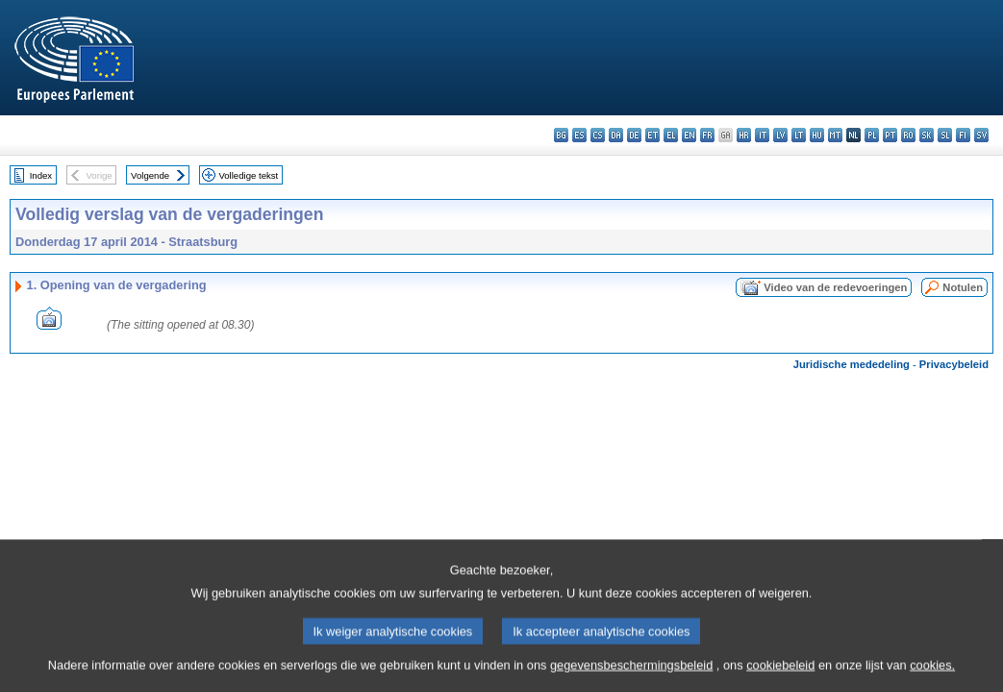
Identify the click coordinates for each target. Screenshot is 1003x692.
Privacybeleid (954, 364)
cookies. (932, 680)
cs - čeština (597, 135)
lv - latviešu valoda (780, 135)
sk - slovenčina (926, 135)
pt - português (890, 135)
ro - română (908, 135)
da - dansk (616, 135)
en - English (689, 135)
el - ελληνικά (671, 135)
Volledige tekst (248, 175)
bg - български (561, 135)
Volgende (150, 175)
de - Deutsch (634, 135)
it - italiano (762, 135)
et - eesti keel (652, 135)
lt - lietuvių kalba (798, 135)
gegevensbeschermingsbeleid (631, 680)
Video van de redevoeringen (835, 287)
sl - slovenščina (945, 135)
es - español (579, 135)
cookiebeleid (780, 680)
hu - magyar (817, 135)
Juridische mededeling (851, 364)
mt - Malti (835, 135)
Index (41, 175)
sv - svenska (981, 135)
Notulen (962, 287)
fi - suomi (963, 135)
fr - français (707, 135)
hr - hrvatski (744, 135)
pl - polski (872, 135)
